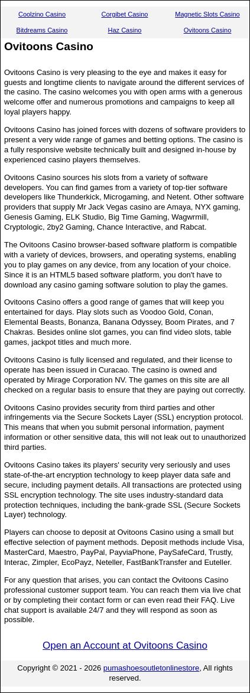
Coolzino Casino (42, 14)
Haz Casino (125, 30)
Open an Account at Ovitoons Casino (125, 645)
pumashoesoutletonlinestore (151, 667)
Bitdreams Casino (42, 30)
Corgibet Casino (125, 14)
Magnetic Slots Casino (207, 14)
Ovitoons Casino (208, 30)
